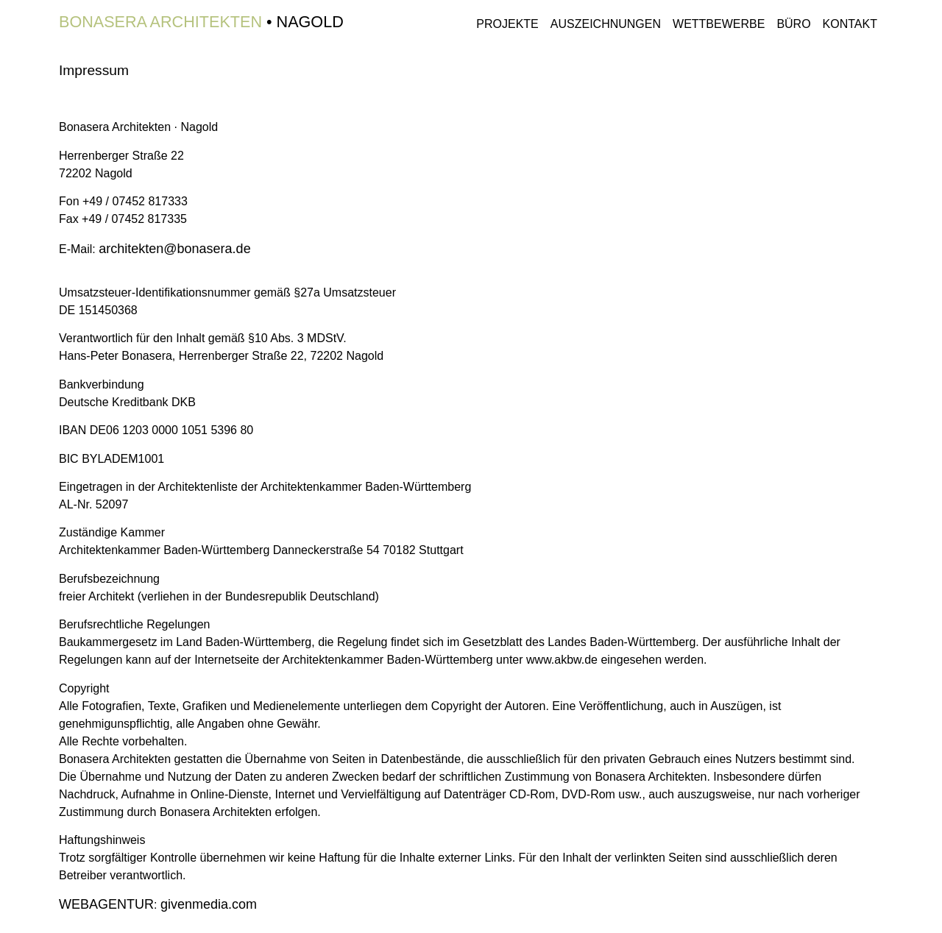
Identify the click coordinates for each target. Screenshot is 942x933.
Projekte (507, 24)
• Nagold (201, 22)
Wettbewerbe (719, 24)
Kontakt (850, 24)
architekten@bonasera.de (174, 248)
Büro (793, 24)
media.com (208, 904)
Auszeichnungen (605, 24)
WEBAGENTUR (106, 904)
